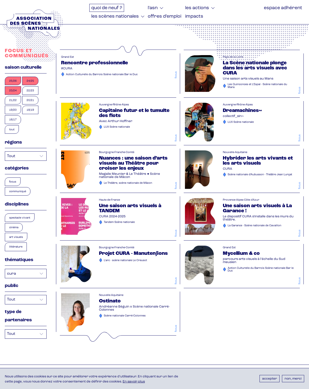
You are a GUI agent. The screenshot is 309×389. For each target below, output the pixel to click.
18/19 (30, 110)
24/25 (30, 81)
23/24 (13, 90)
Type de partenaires (18, 316)
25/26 (13, 81)
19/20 (13, 110)
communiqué (17, 191)
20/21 (30, 100)
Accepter (269, 378)
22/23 (30, 90)
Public (11, 286)
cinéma (13, 227)
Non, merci (293, 378)
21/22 (13, 100)
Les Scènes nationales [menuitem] (115, 16)
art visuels (16, 237)
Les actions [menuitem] (197, 8)
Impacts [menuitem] (194, 16)
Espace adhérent (283, 8)
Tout (11, 129)
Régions (13, 142)
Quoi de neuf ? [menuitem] (106, 8)
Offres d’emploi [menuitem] (164, 16)
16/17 (13, 119)
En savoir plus (134, 381)
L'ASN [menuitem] (153, 8)
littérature (15, 247)
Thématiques (19, 260)
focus (12, 182)
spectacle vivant (19, 218)
